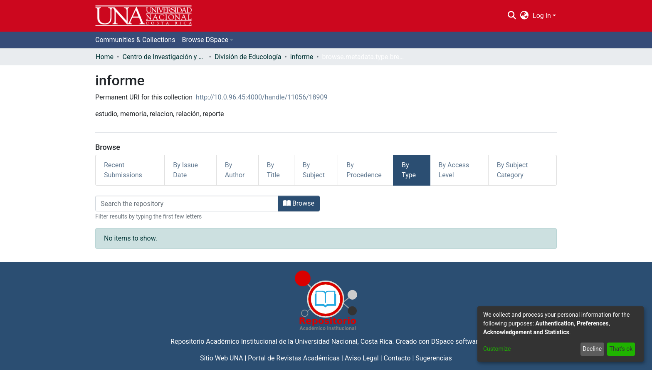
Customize (497, 348)
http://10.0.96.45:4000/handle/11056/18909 (262, 97)
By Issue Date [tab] (185, 170)
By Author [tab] (235, 170)
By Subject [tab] (314, 170)
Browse (298, 203)
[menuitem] (524, 16)
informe (301, 57)
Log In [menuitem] (542, 16)
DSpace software (456, 341)
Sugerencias (433, 358)
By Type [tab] (409, 170)
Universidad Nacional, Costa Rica (343, 341)
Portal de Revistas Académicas (294, 358)
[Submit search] (511, 16)
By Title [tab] (273, 170)
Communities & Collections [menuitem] (135, 40)
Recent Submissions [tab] (123, 170)
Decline (592, 348)
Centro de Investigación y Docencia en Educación (163, 57)
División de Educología (248, 57)
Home (105, 57)
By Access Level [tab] (454, 170)
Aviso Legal (362, 358)
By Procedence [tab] (364, 170)
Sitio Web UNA (221, 358)
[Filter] (186, 203)
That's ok (620, 348)
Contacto (397, 358)
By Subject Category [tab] (512, 170)
